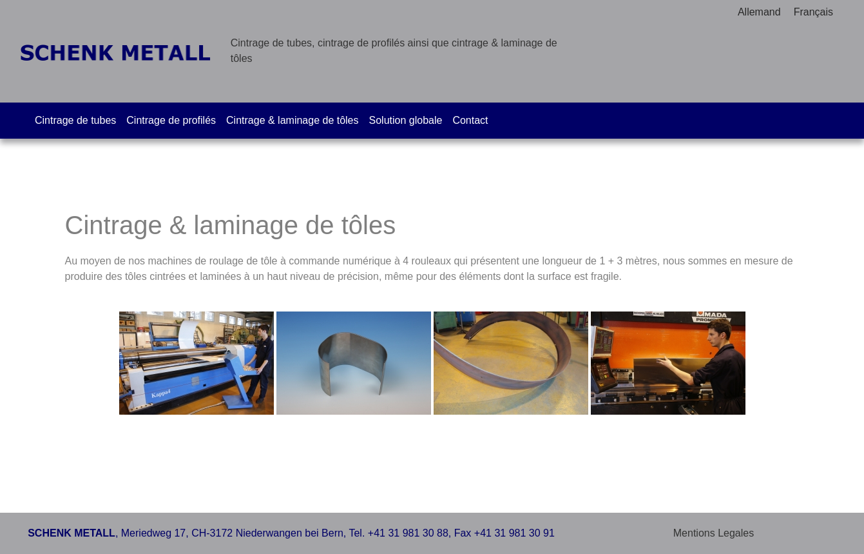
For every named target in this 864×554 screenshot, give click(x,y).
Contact (470, 120)
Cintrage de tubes (75, 120)
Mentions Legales (713, 533)
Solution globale (406, 120)
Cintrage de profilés (171, 120)
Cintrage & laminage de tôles (292, 120)
